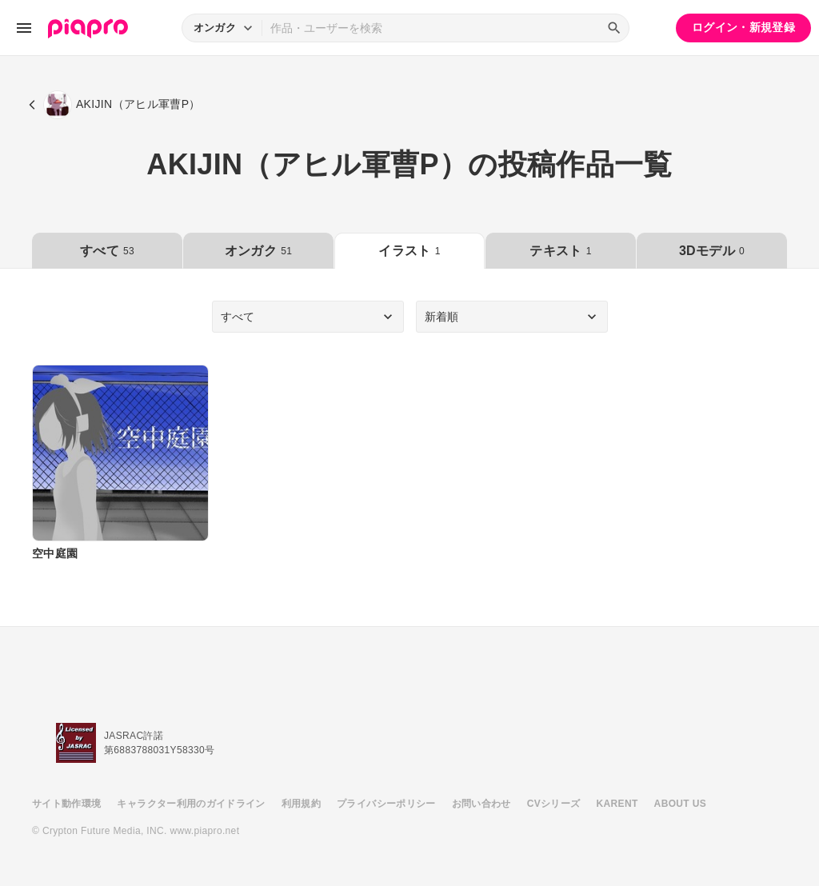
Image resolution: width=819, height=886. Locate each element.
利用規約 (301, 803)
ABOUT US (680, 803)
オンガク (258, 250)
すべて (107, 250)
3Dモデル (712, 250)
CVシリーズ (554, 803)
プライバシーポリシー (386, 803)
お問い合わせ (481, 803)
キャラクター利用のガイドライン (191, 803)
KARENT (617, 803)
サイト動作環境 (66, 803)
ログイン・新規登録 (743, 27)
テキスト (560, 250)
